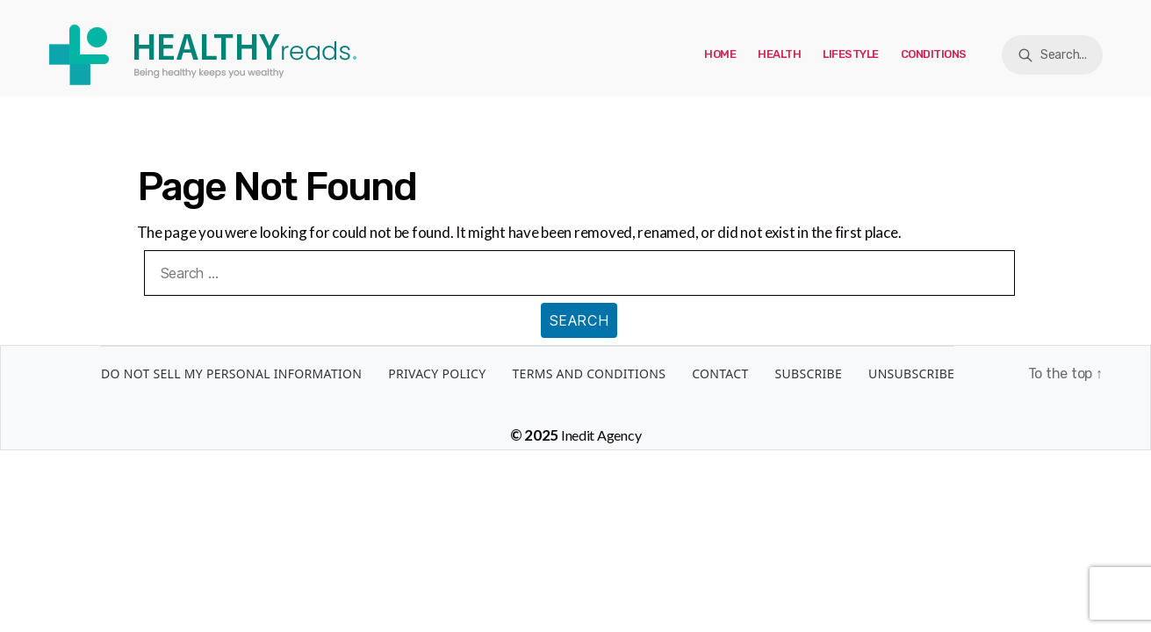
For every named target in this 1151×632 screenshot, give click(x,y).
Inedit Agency (601, 435)
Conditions (934, 54)
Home (720, 54)
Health (779, 54)
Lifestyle (851, 54)
